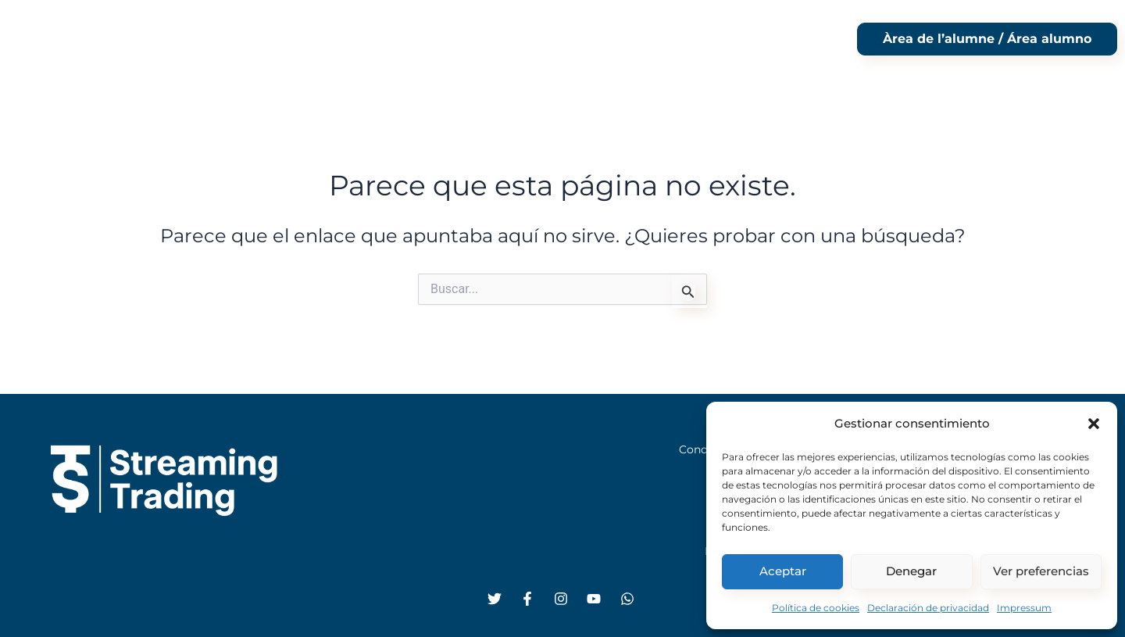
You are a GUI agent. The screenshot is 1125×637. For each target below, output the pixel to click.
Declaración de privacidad (928, 608)
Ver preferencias (1041, 571)
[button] (1094, 422)
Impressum (1024, 608)
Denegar (911, 571)
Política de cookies (815, 608)
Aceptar (782, 571)
